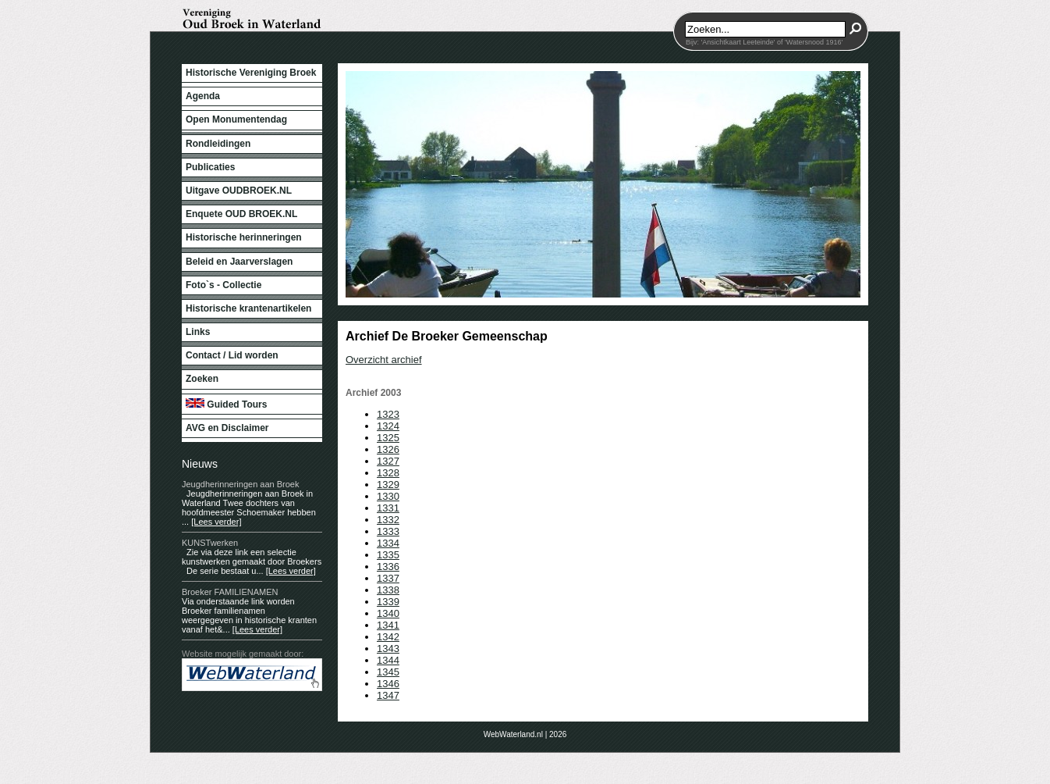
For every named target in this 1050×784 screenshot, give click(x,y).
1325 (388, 438)
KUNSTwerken (210, 542)
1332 (388, 520)
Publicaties (210, 167)
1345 (388, 672)
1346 (388, 684)
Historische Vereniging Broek (251, 72)
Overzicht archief (384, 359)
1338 (388, 590)
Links (198, 331)
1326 (388, 449)
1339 (388, 602)
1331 (388, 508)
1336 (388, 566)
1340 (388, 613)
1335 (388, 555)
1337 (388, 578)
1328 (388, 473)
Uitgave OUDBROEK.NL (239, 190)
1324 (388, 426)
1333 (388, 531)
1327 (388, 461)
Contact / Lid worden (232, 355)
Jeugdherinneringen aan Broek (240, 484)
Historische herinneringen (244, 237)
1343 (388, 648)
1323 (388, 414)
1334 (388, 543)
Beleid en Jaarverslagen (239, 261)
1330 (388, 496)
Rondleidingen (218, 143)
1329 (388, 484)
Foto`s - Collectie (223, 285)
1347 (388, 695)
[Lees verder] (216, 521)
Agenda (203, 96)
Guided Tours (226, 404)
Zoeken (202, 378)
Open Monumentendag (236, 119)
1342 (388, 637)
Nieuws (200, 464)
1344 (388, 660)
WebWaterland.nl (513, 734)
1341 (388, 625)
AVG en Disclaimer (227, 427)
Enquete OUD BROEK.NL (241, 213)
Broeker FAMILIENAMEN (230, 592)
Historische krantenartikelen (248, 308)
